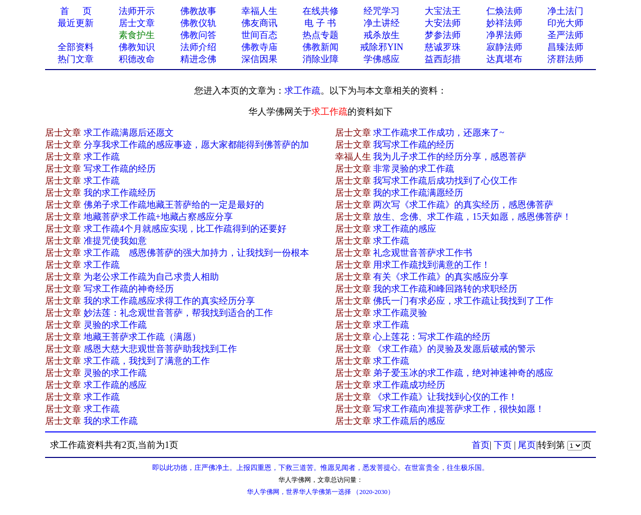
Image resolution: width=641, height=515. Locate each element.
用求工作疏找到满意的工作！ (431, 265)
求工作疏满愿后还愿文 (129, 133)
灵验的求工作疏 (115, 325)
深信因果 (259, 59)
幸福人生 (259, 11)
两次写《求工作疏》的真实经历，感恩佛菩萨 (463, 205)
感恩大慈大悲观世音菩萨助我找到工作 (160, 349)
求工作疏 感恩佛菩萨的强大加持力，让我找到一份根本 (196, 253)
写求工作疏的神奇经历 (129, 289)
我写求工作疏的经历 (413, 145)
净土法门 (565, 11)
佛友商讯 (259, 23)
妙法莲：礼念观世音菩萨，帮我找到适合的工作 (178, 313)
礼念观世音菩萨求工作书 (422, 253)
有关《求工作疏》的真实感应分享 (440, 277)
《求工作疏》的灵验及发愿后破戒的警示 (454, 349)
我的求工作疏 (111, 421)
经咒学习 (382, 11)
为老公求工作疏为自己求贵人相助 (151, 277)
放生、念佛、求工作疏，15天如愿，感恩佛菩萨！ (472, 217)
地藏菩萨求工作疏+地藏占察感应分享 (158, 217)
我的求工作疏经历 (120, 193)
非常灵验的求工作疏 (413, 169)
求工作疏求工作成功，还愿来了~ (438, 133)
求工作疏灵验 (400, 313)
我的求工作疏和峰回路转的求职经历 (445, 289)
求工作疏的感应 (404, 229)
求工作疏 (302, 91)
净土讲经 (382, 23)
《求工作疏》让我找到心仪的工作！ (445, 397)
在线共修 (320, 11)
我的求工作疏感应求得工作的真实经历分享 (169, 301)
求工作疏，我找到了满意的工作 (147, 361)
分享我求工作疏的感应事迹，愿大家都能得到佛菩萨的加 (196, 145)
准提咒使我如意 (115, 241)
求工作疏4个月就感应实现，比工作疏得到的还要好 (185, 229)
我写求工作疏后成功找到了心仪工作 (445, 181)
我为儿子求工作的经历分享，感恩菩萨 (449, 157)
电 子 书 (320, 23)
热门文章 (76, 59)
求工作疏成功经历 (409, 385)
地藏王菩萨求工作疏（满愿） (142, 337)
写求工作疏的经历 (120, 169)
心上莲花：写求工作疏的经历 (431, 337)
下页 (503, 445)
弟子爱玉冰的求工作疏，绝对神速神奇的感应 (463, 373)
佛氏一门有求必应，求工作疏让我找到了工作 (463, 301)
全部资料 (76, 47)
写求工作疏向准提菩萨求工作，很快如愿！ (458, 409)
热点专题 (320, 35)
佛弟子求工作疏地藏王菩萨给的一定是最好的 (174, 205)
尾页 (527, 445)
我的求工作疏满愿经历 (418, 193)
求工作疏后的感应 (409, 421)
